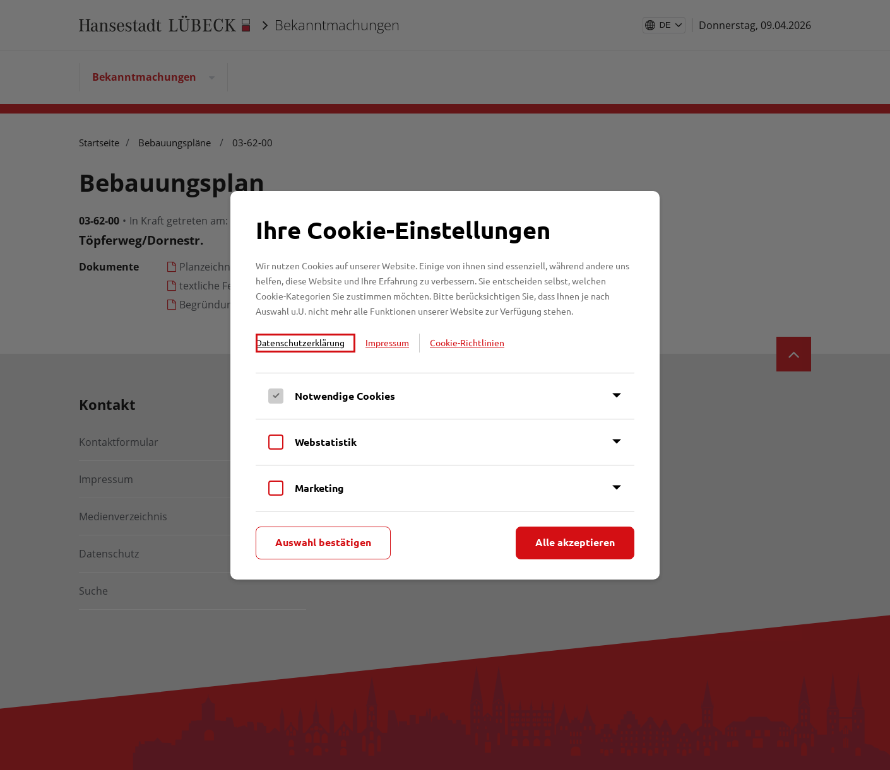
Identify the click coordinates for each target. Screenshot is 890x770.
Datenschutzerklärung (300, 342)
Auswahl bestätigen (323, 542)
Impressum (387, 342)
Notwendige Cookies (345, 395)
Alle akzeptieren (575, 542)
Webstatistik (326, 441)
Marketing (319, 487)
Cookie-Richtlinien (467, 342)
